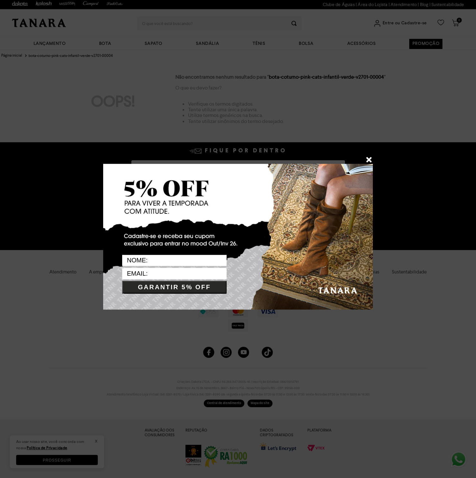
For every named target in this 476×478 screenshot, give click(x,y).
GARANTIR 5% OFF (174, 287)
